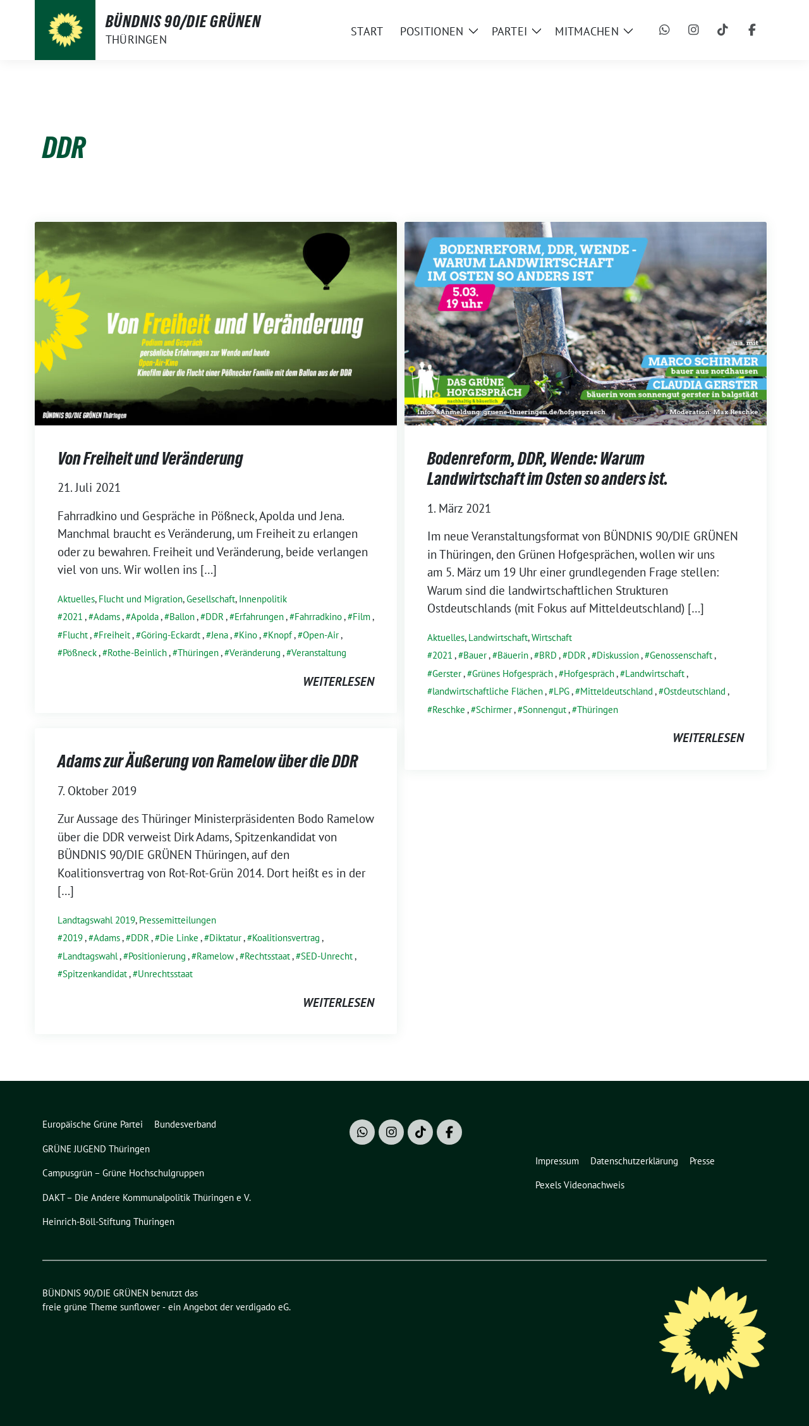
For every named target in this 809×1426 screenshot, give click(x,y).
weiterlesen (338, 681)
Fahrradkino (318, 617)
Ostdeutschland (695, 691)
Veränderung (255, 653)
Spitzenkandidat (95, 974)
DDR (214, 617)
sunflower (140, 1307)
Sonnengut (544, 710)
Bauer (475, 655)
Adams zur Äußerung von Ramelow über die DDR (208, 761)
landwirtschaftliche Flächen (487, 691)
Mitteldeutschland (616, 691)
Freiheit (114, 635)
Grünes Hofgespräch (512, 673)
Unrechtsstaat (165, 974)
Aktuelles (76, 599)
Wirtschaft (552, 637)
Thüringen (198, 653)
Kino (248, 635)
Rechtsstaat (267, 956)
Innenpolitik (263, 599)
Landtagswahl (90, 956)
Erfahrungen (259, 617)
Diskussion (618, 655)
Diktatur (225, 938)
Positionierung (157, 956)
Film (361, 617)
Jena (219, 635)
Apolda (145, 617)
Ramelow (215, 956)
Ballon (182, 617)
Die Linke (179, 938)
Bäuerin (512, 655)
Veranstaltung (318, 653)
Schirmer (494, 710)
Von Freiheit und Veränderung (150, 458)
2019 (73, 938)
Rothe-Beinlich (137, 653)
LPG (561, 691)
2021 (73, 617)
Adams (107, 617)
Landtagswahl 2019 (96, 920)
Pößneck (80, 653)
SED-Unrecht (327, 956)
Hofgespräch (589, 673)
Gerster (446, 673)
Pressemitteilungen (177, 920)
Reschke (448, 710)
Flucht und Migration (141, 599)
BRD (548, 655)
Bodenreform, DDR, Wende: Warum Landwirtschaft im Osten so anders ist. (547, 468)
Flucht (75, 635)
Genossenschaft (681, 655)
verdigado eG (262, 1307)
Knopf (280, 635)
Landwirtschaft (498, 637)
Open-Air (321, 635)
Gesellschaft (210, 599)
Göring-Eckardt (170, 635)
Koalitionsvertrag (286, 938)
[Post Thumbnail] (216, 321)
